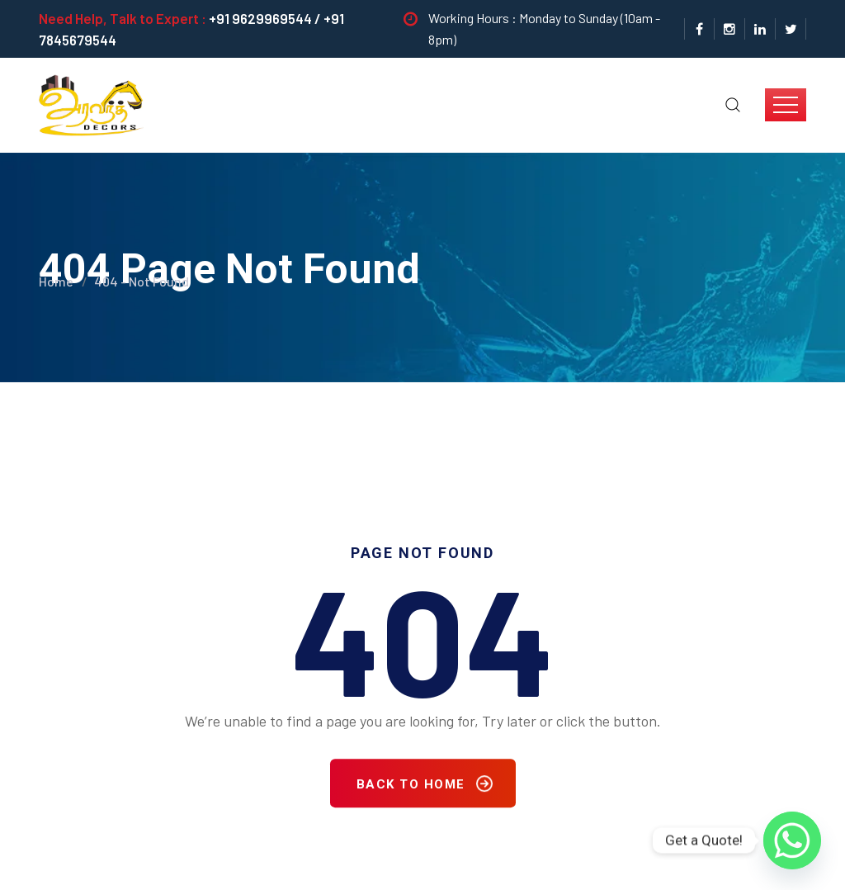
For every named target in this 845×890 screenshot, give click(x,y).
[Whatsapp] (792, 840)
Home (56, 276)
